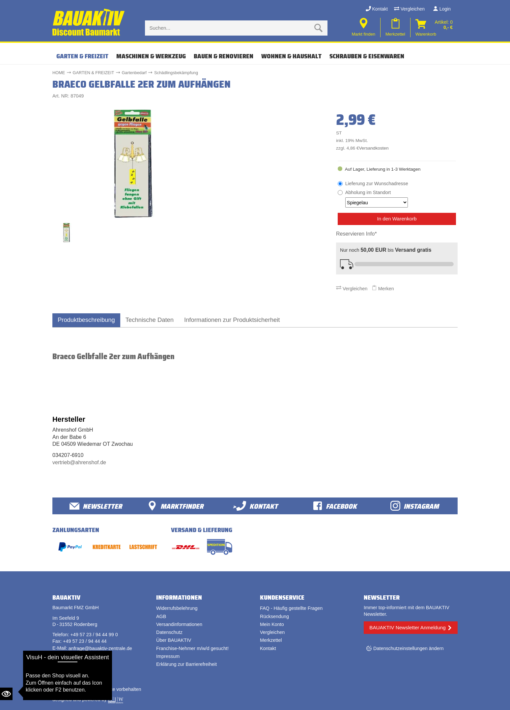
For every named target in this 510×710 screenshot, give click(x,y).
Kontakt (377, 9)
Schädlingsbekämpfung (176, 72)
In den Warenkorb (396, 218)
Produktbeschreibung (86, 319)
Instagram (414, 506)
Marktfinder (175, 506)
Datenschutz (169, 632)
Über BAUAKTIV (173, 640)
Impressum (168, 656)
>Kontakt (255, 506)
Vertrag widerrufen (77, 669)
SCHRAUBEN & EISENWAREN (366, 56)
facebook (335, 506)
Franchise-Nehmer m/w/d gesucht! (192, 648)
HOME (58, 72)
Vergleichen (409, 9)
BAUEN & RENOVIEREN (223, 56)
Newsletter (96, 506)
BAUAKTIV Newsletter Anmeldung (407, 627)
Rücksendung (274, 616)
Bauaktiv (78, 689)
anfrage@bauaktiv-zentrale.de (100, 648)
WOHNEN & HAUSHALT (291, 56)
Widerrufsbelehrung (177, 608)
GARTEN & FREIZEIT (82, 56)
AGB (161, 616)
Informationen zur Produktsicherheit (232, 319)
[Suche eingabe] (229, 28)
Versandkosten (374, 148)
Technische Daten (150, 319)
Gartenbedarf (134, 72)
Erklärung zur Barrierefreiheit (186, 664)
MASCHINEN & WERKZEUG (151, 56)
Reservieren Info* (356, 234)
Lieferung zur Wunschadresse (376, 183)
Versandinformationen (179, 624)
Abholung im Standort (376, 199)
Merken (383, 288)
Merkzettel (271, 640)
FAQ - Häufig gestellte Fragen (291, 608)
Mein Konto (272, 624)
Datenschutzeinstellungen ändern (408, 648)
